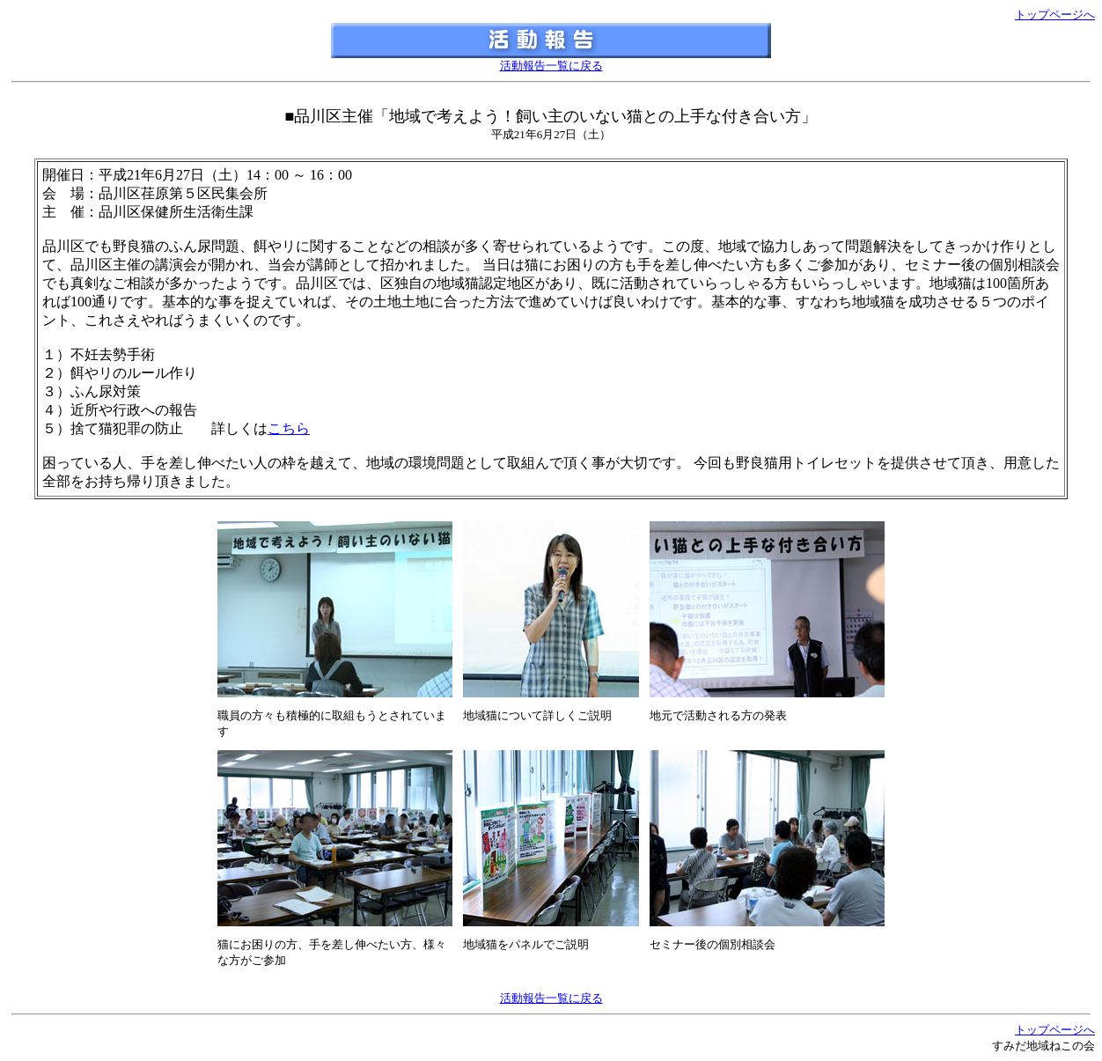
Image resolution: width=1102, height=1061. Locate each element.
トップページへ (1055, 14)
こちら (289, 428)
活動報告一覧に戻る (551, 65)
